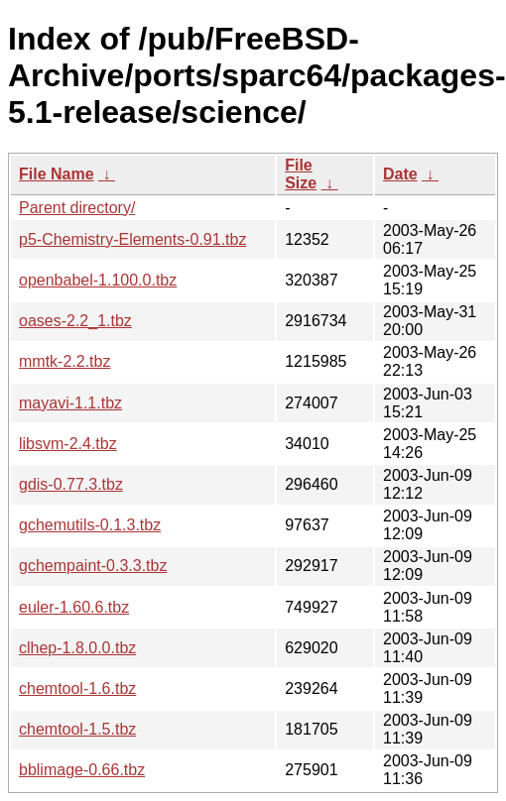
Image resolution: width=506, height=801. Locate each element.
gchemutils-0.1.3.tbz (90, 524)
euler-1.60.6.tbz (74, 607)
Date (400, 174)
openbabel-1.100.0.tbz (98, 280)
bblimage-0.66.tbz (82, 769)
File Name (56, 174)
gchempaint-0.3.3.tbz (93, 565)
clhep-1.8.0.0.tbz (77, 647)
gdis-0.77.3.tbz (71, 484)
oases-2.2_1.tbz (75, 320)
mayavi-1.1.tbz (70, 403)
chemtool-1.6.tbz (77, 688)
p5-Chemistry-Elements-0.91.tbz (132, 239)
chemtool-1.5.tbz (77, 729)
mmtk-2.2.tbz (64, 361)
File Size (300, 174)
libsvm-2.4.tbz (68, 443)
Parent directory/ (77, 207)
